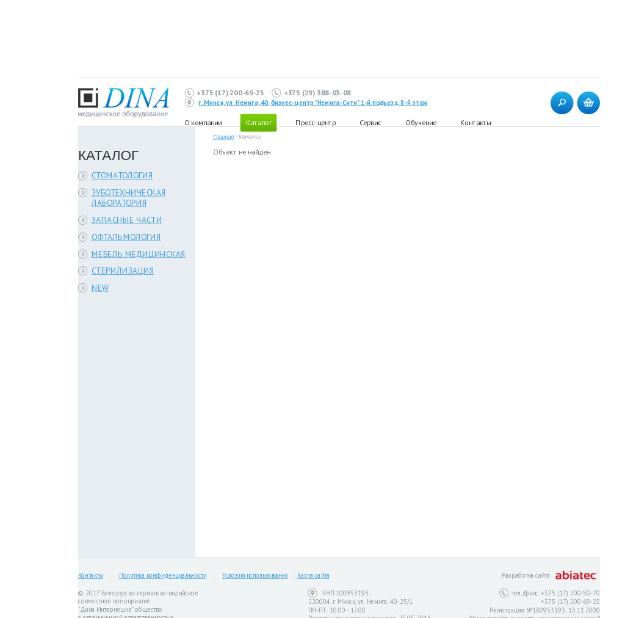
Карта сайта (313, 576)
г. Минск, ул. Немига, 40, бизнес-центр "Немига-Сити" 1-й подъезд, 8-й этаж (312, 102)
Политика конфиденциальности (162, 576)
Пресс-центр (315, 122)
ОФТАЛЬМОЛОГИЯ (126, 236)
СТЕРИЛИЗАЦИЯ (123, 271)
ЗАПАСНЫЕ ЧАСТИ (127, 220)
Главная (223, 137)
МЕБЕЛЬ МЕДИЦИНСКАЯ (139, 254)
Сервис (370, 122)
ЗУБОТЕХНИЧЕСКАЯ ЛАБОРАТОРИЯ (129, 198)
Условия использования (254, 576)
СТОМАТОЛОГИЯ (122, 175)
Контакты (475, 122)
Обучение (420, 122)
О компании (203, 122)
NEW (100, 288)
